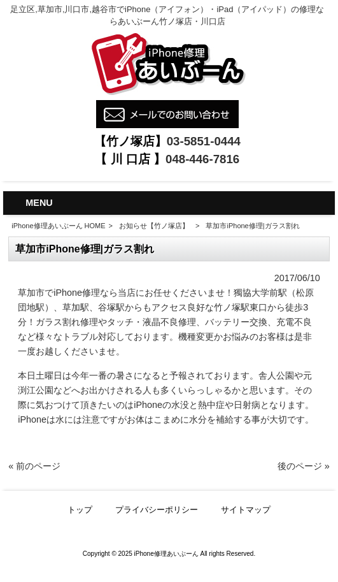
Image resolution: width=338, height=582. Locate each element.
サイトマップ (246, 509)
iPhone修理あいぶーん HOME (58, 225)
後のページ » (304, 466)
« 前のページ (34, 466)
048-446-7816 (202, 159)
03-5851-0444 (204, 141)
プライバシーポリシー (156, 509)
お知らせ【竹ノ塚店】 (154, 225)
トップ (79, 509)
